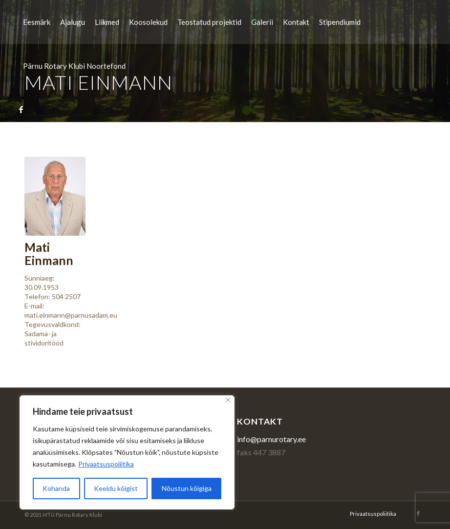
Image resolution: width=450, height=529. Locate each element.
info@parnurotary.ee (271, 439)
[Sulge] (228, 400)
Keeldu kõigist (116, 488)
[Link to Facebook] (21, 109)
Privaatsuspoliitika (106, 464)
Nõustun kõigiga (187, 488)
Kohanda (56, 488)
